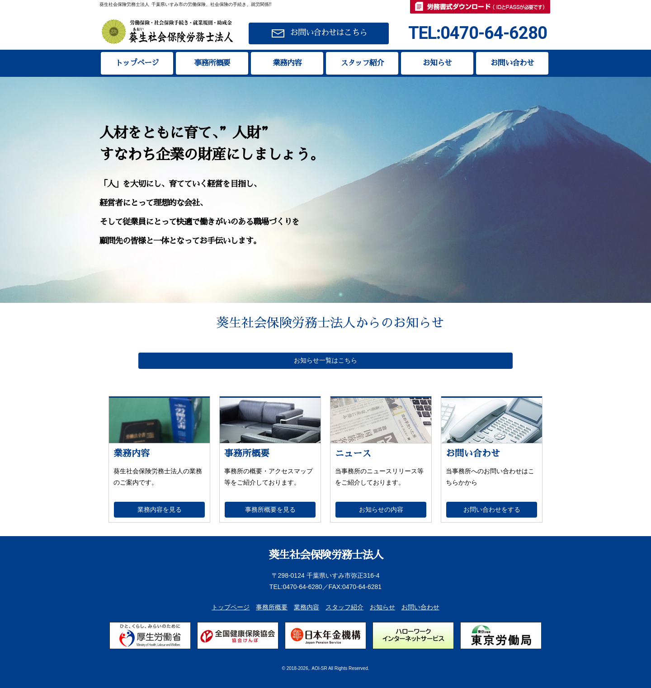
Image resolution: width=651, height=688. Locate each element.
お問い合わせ (512, 63)
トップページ (137, 63)
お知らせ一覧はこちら (325, 360)
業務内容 (287, 63)
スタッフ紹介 (362, 63)
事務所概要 (212, 63)
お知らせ (437, 63)
